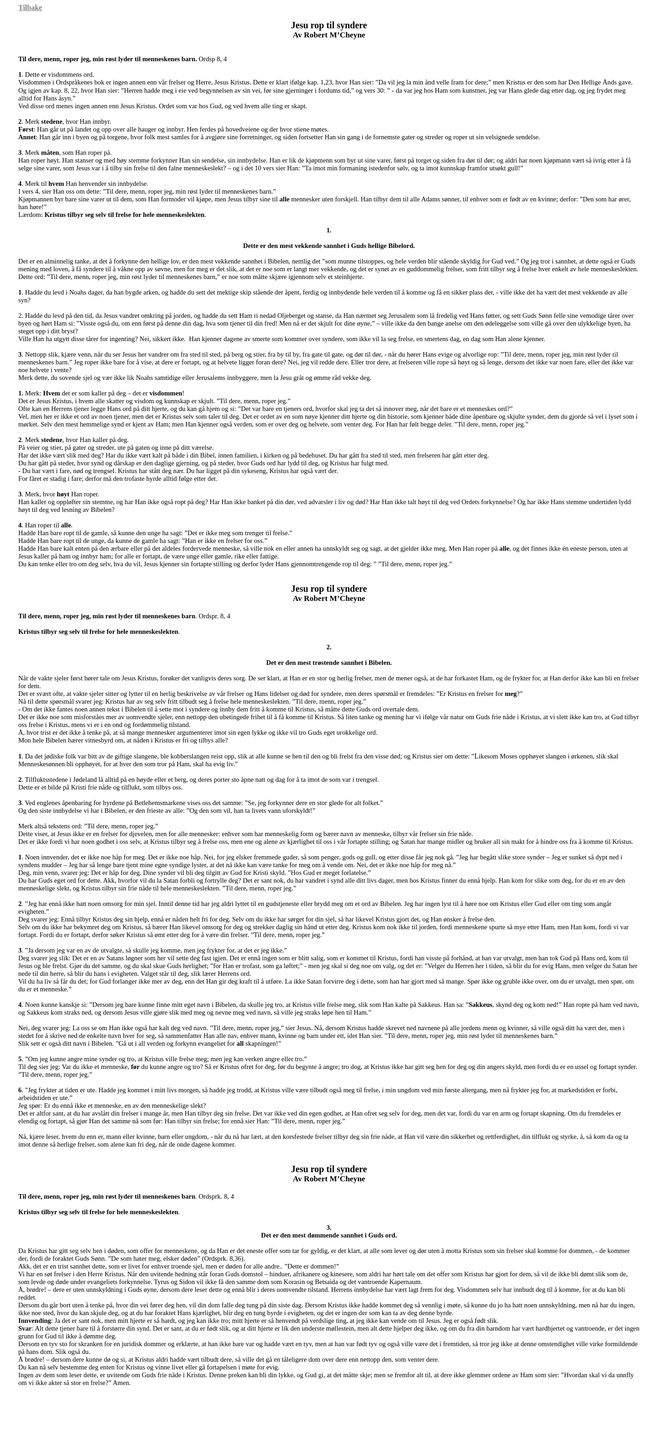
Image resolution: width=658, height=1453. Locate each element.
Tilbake (30, 7)
